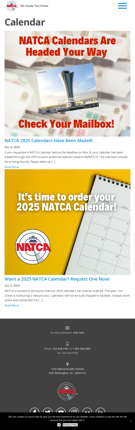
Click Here (78, 332)
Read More (12, 167)
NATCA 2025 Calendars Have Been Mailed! (49, 140)
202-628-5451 (61, 348)
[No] (130, 421)
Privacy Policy (70, 424)
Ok (58, 424)
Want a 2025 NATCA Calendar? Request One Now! (57, 279)
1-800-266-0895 (82, 348)
